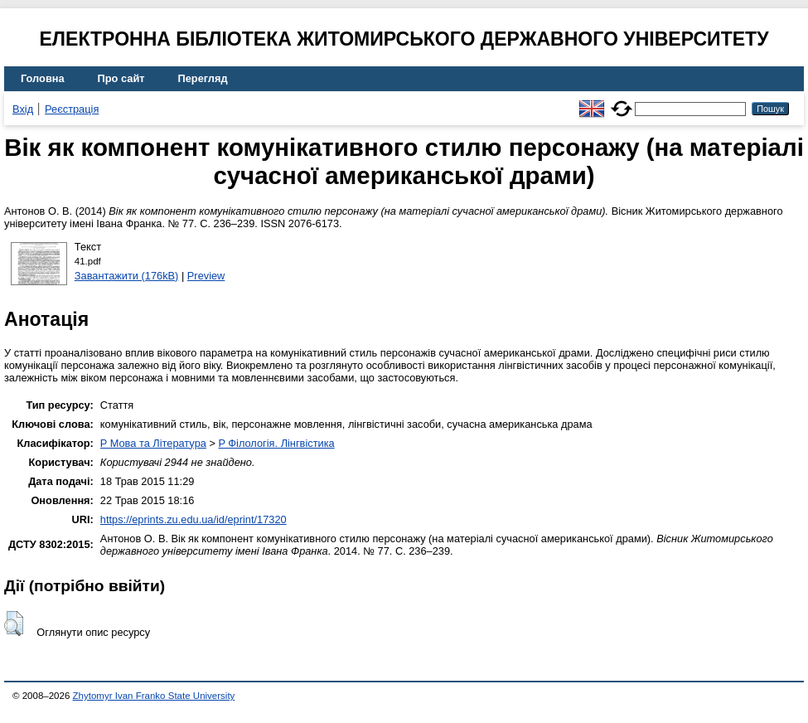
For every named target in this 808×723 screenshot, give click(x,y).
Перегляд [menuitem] (203, 78)
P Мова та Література (153, 443)
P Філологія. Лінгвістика (276, 443)
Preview (206, 275)
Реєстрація (72, 109)
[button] (13, 623)
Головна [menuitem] (43, 78)
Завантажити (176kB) (127, 275)
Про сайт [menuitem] (121, 78)
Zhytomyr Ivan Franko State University (154, 696)
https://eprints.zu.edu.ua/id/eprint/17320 (193, 519)
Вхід (22, 109)
